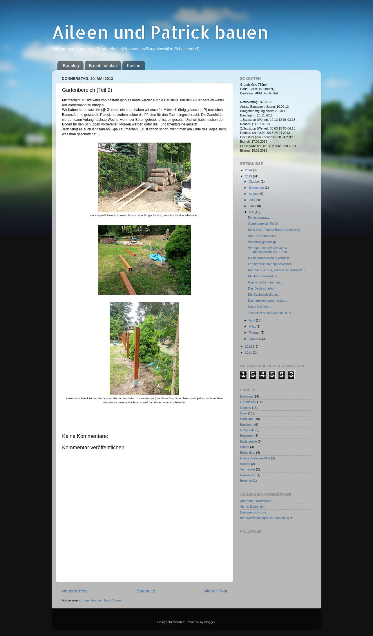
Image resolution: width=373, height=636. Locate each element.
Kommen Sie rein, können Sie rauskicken (276, 270)
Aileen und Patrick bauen (160, 32)
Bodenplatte (248, 441)
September (257, 187)
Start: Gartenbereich (262, 236)
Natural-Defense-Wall (255, 458)
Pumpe (245, 464)
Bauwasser (248, 475)
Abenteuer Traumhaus (255, 501)
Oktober (255, 181)
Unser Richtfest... (260, 306)
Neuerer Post (75, 590)
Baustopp (247, 424)
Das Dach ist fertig (261, 288)
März (253, 326)
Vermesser (247, 469)
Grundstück (248, 402)
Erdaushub (247, 452)
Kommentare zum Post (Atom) (100, 600)
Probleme (247, 419)
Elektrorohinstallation (262, 276)
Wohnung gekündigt (262, 242)
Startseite (146, 590)
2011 (249, 352)
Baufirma (246, 396)
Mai (252, 212)
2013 (249, 176)
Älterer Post (215, 590)
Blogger (209, 622)
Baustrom (247, 435)
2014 (249, 170)
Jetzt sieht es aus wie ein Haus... (271, 313)
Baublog (71, 65)
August (254, 193)
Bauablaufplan (103, 65)
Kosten (133, 65)
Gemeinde (247, 430)
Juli (251, 200)
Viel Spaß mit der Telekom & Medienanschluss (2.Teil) (267, 250)
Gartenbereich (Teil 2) (263, 223)
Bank (243, 413)
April (252, 320)
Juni (252, 206)
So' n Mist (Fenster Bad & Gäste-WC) (274, 229)
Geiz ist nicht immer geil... (266, 282)
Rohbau (245, 407)
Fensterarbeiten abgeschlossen (270, 264)
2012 (249, 346)
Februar (255, 332)
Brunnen (246, 480)
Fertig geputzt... (259, 217)
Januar (254, 338)
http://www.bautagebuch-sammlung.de (267, 518)
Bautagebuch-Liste (253, 512)
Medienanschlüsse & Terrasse (269, 258)
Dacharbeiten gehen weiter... (268, 300)
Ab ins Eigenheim (252, 506)
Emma (244, 447)
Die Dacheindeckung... (264, 294)
